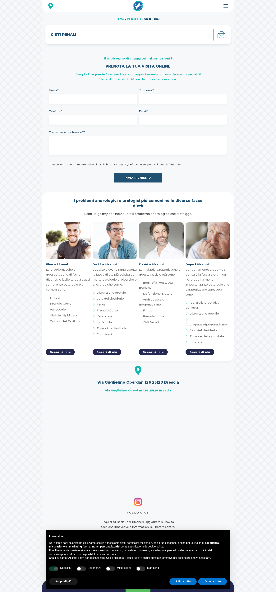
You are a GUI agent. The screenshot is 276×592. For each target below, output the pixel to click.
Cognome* (146, 90)
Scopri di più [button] (63, 581)
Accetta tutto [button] (212, 581)
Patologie (134, 18)
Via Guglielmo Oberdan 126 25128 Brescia (138, 390)
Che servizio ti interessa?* (67, 132)
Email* (143, 111)
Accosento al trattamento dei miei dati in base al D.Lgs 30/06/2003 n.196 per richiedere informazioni (117, 164)
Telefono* (55, 111)
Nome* (53, 90)
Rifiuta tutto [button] (183, 581)
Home (120, 18)
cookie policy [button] (155, 546)
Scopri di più (60, 351)
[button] (225, 536)
